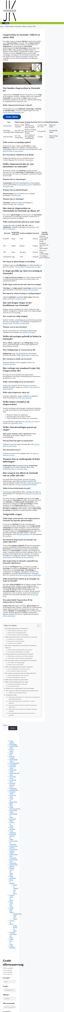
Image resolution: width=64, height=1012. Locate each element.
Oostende (34, 484)
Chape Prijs (11, 753)
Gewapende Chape (13, 770)
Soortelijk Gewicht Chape (12, 785)
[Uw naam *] (9, 982)
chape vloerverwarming (31, 290)
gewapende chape (8, 186)
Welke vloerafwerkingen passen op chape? (16, 682)
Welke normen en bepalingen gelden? (17, 632)
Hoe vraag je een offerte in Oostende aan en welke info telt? (22, 690)
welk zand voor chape (31, 421)
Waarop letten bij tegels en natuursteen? (18, 684)
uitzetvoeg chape (21, 299)
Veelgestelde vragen (11, 695)
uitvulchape (21, 267)
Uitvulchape (13, 744)
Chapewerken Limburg (13, 846)
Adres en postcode (9, 1003)
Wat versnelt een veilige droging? (16, 662)
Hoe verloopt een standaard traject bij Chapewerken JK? (20, 673)
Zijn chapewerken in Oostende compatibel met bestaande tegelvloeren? (23, 706)
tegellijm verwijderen (28, 332)
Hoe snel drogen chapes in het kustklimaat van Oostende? (21, 660)
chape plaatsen (18, 151)
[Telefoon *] (9, 998)
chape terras (35, 355)
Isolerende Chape (12, 767)
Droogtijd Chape (12, 792)
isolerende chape (22, 469)
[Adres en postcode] (9, 1007)
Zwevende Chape (12, 777)
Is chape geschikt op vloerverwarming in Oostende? (19, 654)
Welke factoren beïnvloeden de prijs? (18, 692)
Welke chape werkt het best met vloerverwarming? (20, 656)
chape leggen (29, 160)
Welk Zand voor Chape (11, 904)
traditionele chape (18, 112)
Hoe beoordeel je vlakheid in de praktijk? (18, 634)
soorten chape (7, 112)
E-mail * (5, 986)
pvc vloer (11, 455)
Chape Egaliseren (12, 877)
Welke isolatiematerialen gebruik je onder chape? (20, 649)
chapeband (10, 299)
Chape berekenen (12, 946)
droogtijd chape (7, 151)
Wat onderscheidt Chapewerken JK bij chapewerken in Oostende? (22, 714)
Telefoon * (6, 995)
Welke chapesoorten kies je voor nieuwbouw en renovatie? (21, 637)
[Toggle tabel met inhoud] (38, 625)
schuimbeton (11, 229)
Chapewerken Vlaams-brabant (13, 851)
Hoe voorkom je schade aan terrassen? (17, 671)
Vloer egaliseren (12, 831)
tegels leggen (12, 446)
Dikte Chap (11, 804)
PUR (37, 227)
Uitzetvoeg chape (12, 796)
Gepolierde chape (12, 780)
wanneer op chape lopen (21, 323)
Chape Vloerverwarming (14, 808)
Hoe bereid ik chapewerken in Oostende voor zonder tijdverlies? (21, 702)
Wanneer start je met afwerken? (16, 664)
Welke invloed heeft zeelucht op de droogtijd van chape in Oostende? (23, 710)
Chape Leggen (11, 741)
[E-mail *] (9, 990)
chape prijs (28, 493)
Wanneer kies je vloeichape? (15, 643)
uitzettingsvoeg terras (9, 364)
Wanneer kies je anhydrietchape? (16, 641)
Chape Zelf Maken (11, 910)
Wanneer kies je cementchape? (15, 639)
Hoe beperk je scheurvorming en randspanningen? (20, 658)
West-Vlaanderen (23, 484)
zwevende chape (26, 575)
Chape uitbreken (12, 828)
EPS (4, 229)
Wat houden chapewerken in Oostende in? (16, 628)
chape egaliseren (27, 398)
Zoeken (5, 725)
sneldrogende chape (9, 469)
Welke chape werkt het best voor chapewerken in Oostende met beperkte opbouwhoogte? (24, 698)
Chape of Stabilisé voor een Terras (15, 889)
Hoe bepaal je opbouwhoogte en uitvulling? (19, 652)
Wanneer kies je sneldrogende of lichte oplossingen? (20, 688)
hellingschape (25, 355)
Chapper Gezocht (12, 757)
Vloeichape (12, 764)
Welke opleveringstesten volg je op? (17, 677)
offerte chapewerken (33, 483)
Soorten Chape (11, 750)
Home (2, 26)
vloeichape (20, 204)
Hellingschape (13, 790)
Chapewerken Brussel (13, 865)
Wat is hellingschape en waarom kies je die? (19, 669)
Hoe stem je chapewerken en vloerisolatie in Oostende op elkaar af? (20, 646)
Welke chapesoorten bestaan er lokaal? (17, 630)
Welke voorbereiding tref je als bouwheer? (18, 675)
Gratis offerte (12, 117)
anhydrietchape (16, 195)
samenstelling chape (24, 184)
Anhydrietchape (14, 763)
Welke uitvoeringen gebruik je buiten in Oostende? (19, 667)
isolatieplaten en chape (33, 267)
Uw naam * (6, 978)
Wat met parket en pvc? (14, 686)
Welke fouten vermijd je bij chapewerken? (16, 679)
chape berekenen (8, 389)
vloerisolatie (31, 227)
